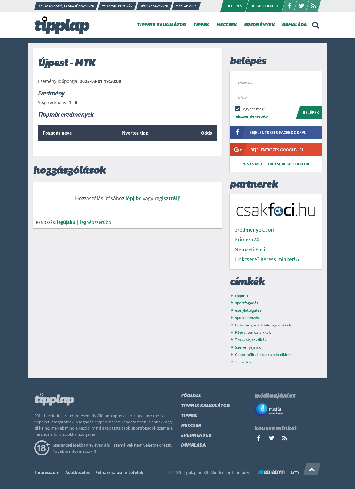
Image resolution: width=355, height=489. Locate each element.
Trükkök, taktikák (251, 339)
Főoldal (191, 396)
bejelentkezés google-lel (267, 149)
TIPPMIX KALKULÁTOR (161, 25)
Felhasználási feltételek (119, 472)
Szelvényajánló (248, 347)
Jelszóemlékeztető (251, 116)
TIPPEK (201, 25)
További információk (76, 451)
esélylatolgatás (248, 310)
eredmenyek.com (255, 229)
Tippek (189, 416)
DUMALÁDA (294, 25)
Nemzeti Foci (250, 249)
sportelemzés (247, 317)
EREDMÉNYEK (259, 25)
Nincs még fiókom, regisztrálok (275, 164)
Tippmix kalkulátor (205, 406)
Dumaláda (193, 445)
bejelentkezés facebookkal (268, 132)
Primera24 (247, 239)
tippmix (241, 295)
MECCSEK (226, 25)
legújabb (66, 222)
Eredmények (196, 435)
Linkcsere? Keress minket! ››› (268, 259)
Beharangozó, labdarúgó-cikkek (263, 325)
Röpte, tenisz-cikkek (253, 332)
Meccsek (191, 425)
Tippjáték (243, 362)
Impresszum (47, 472)
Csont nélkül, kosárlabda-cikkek (263, 354)
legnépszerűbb (95, 222)
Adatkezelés (77, 472)
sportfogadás (246, 302)
